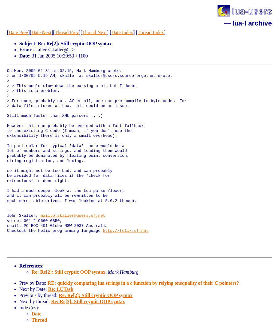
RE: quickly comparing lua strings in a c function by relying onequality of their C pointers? (143, 283)
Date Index (122, 32)
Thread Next (94, 32)
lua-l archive (252, 23)
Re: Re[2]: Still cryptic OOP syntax (68, 272)
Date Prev (18, 32)
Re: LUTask (60, 289)
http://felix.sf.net (125, 231)
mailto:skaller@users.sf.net (73, 216)
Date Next (41, 32)
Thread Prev (67, 32)
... (70, 49)
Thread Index (151, 32)
